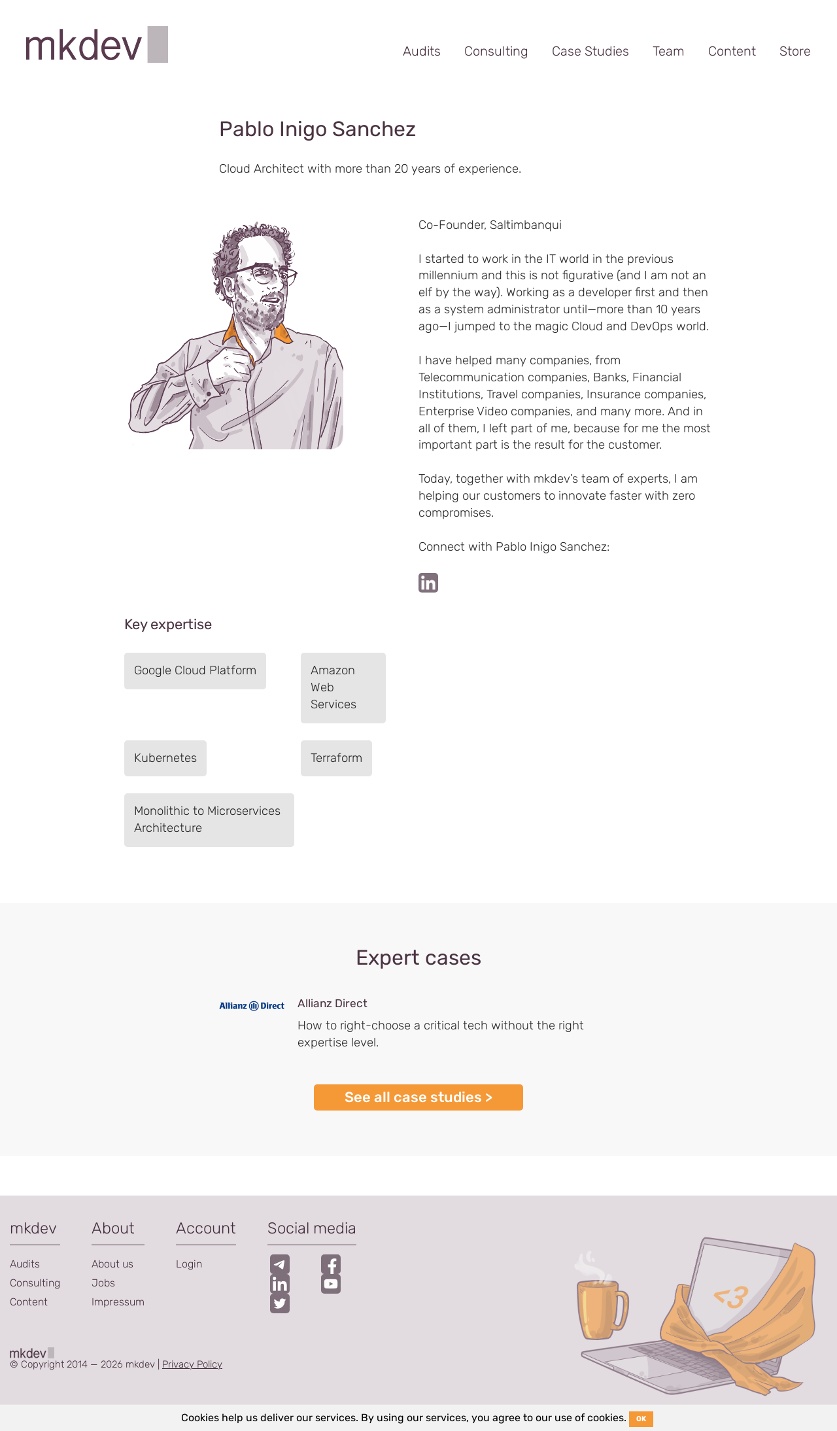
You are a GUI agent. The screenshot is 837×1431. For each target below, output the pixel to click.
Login (189, 1264)
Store (795, 51)
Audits (422, 51)
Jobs (103, 1283)
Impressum (118, 1302)
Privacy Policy (192, 1364)
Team (669, 51)
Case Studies (590, 51)
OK (641, 1419)
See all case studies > (418, 1097)
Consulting (496, 51)
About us (112, 1264)
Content (732, 51)
